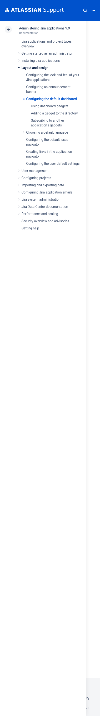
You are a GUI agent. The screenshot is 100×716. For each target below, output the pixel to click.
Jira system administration (40, 199)
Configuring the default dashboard (51, 99)
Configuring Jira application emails (46, 192)
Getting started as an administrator (47, 53)
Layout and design (34, 68)
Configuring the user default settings (53, 163)
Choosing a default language (47, 132)
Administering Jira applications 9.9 (44, 28)
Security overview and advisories (45, 221)
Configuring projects (36, 178)
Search (85, 10)
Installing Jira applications (40, 61)
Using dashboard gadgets (50, 106)
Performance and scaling (39, 214)
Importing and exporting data (42, 185)
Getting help (30, 228)
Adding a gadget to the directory (54, 113)
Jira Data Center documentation (44, 207)
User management (34, 171)
